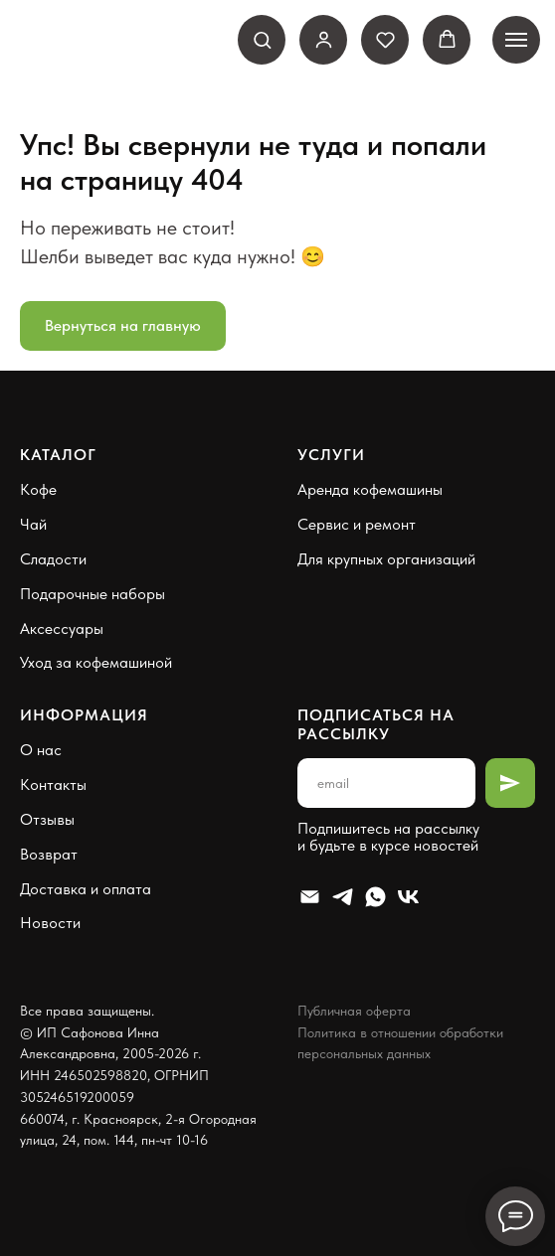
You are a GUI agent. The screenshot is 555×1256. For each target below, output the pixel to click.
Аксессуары (61, 628)
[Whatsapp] (375, 896)
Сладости (53, 559)
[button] (262, 39)
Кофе (38, 489)
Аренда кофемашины (370, 489)
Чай (33, 524)
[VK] (408, 896)
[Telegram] (342, 896)
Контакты (53, 784)
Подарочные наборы (92, 593)
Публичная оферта (354, 1011)
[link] (323, 39)
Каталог (58, 454)
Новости (50, 922)
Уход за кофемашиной (96, 662)
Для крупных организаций (386, 559)
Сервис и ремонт (356, 524)
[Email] (309, 896)
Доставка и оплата (85, 888)
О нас (41, 749)
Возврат (49, 854)
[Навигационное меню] (516, 40)
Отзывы (47, 819)
